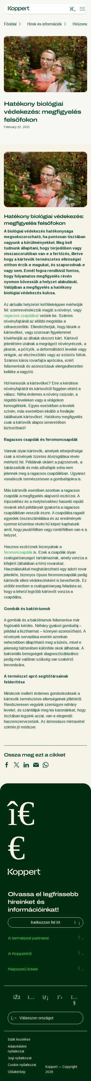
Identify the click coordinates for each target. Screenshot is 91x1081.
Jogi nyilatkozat (20, 1058)
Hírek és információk (44, 24)
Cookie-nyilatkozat (22, 1065)
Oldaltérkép (16, 1072)
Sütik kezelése (19, 1039)
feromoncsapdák (18, 552)
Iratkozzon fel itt (56, 922)
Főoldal (10, 24)
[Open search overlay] (73, 9)
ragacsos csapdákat (21, 316)
